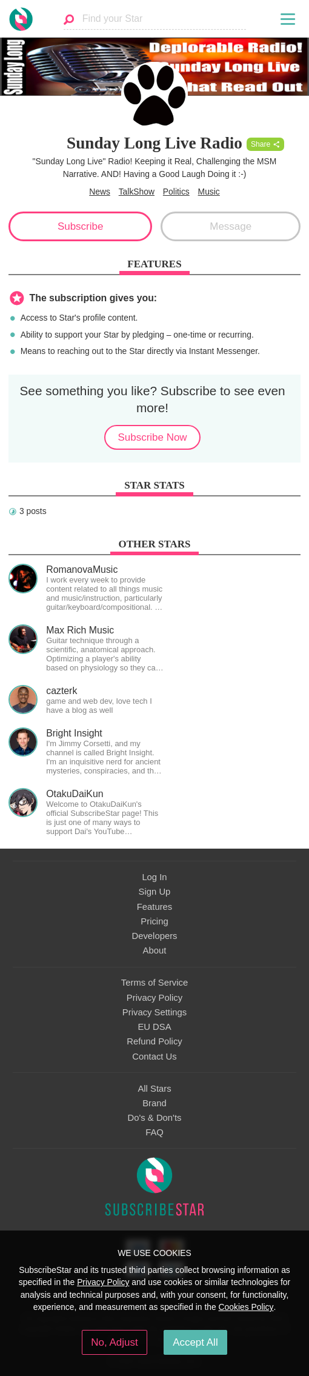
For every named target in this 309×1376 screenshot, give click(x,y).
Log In (154, 877)
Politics (176, 191)
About (155, 950)
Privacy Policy (154, 998)
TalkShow (136, 191)
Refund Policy (154, 1041)
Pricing (154, 921)
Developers (154, 936)
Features (155, 907)
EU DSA (154, 1027)
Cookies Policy (246, 1307)
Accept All (195, 1342)
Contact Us (154, 1056)
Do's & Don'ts (155, 1118)
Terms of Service (154, 982)
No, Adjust (114, 1342)
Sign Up (155, 892)
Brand (154, 1103)
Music (209, 191)
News (99, 191)
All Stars (154, 1089)
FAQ (154, 1132)
